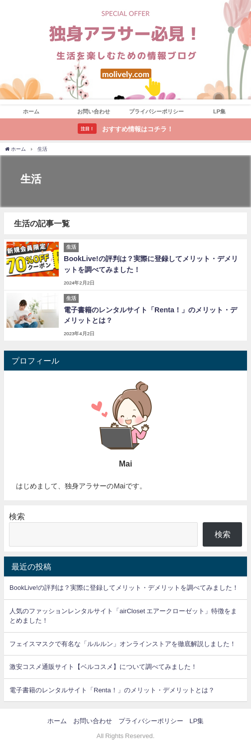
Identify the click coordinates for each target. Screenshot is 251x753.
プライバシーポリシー (156, 111)
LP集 (219, 111)
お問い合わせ (93, 111)
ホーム (31, 111)
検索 (17, 516)
